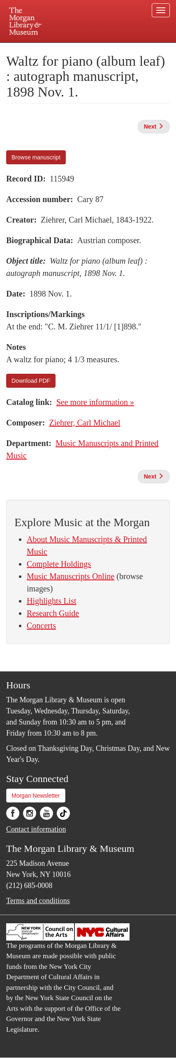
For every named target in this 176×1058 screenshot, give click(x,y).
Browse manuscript (36, 157)
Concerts (41, 625)
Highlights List (51, 600)
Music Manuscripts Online (70, 576)
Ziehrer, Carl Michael (84, 422)
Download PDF (31, 380)
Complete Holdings (59, 563)
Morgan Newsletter (36, 795)
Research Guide (53, 613)
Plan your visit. (19, 48)
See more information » (95, 402)
